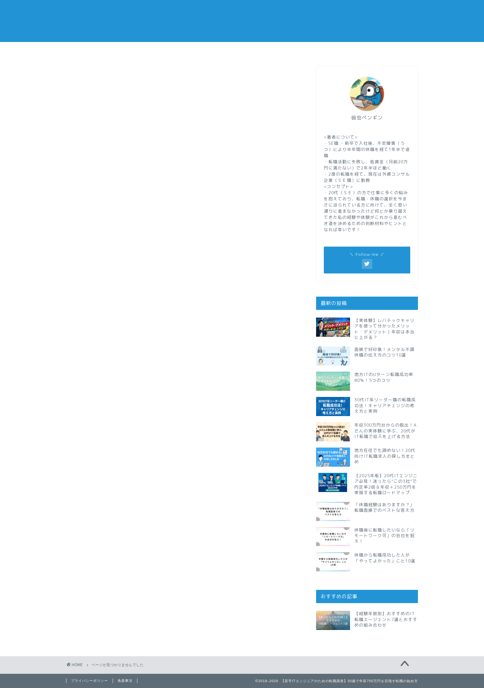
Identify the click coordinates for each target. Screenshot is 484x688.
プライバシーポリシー (89, 680)
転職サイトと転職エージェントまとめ (135, 400)
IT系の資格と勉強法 (114, 326)
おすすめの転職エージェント (330, 52)
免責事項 (125, 680)
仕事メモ (154, 50)
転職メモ (95, 50)
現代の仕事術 (106, 376)
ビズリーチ (104, 335)
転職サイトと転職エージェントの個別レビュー (146, 392)
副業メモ (271, 50)
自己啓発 (101, 384)
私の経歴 (389, 50)
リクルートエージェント (119, 343)
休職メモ (213, 50)
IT (93, 319)
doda (97, 312)
